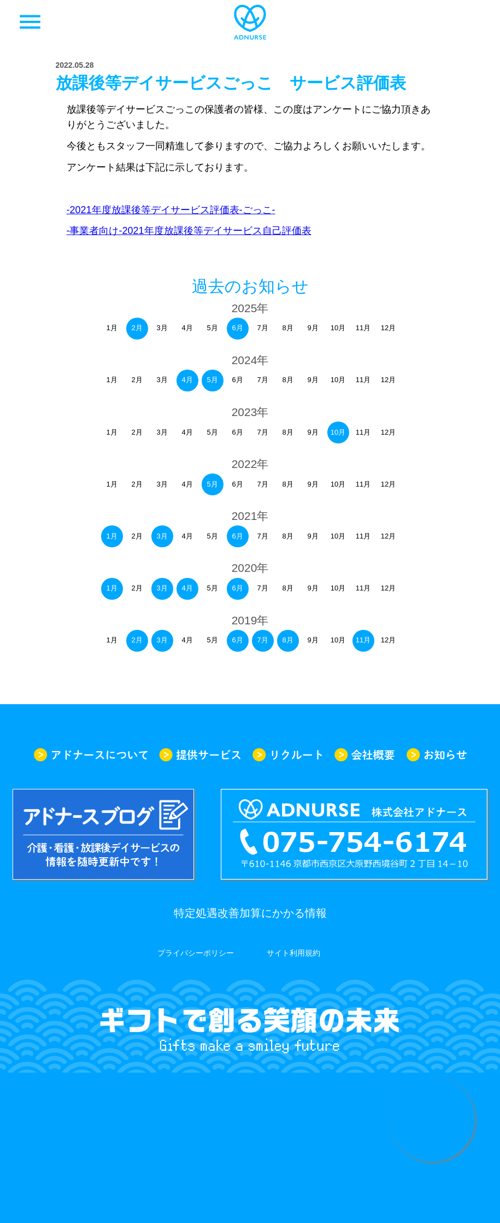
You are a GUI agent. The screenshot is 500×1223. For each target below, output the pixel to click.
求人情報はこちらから (432, 1119)
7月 (262, 640)
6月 (237, 328)
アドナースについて (90, 755)
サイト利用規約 (293, 953)
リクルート (287, 755)
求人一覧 (470, 22)
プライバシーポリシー (195, 953)
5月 (212, 380)
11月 (363, 640)
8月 (287, 640)
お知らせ (436, 755)
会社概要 (364, 755)
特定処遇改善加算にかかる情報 (250, 913)
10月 (338, 432)
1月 (111, 536)
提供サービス (200, 755)
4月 (186, 380)
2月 (136, 328)
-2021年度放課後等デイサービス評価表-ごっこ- (171, 209)
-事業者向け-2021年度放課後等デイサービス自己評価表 (189, 230)
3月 (161, 536)
